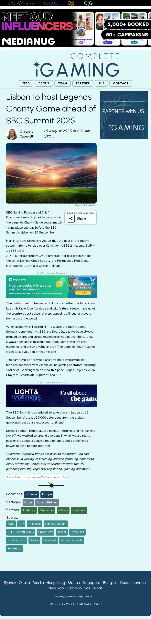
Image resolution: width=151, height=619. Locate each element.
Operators (47, 510)
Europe (47, 494)
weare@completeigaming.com (75, 596)
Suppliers (78, 510)
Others (63, 510)
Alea (11, 524)
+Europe (32, 494)
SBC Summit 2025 (21, 532)
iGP (21, 524)
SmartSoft (45, 532)
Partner (83, 83)
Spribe (34, 540)
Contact (121, 83)
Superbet (49, 540)
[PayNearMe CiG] (51, 286)
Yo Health (14, 548)
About (43, 83)
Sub (101, 83)
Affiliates (28, 510)
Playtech (34, 524)
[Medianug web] (75, 28)
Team (62, 83)
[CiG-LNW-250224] (51, 395)
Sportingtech (17, 540)
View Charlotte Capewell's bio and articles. (37, 477)
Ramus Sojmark (55, 524)
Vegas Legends (71, 540)
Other (28, 502)
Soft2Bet (77, 532)
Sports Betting (47, 502)
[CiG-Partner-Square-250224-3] (124, 115)
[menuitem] (26, 83)
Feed (26, 83)
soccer (61, 532)
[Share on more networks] (78, 219)
